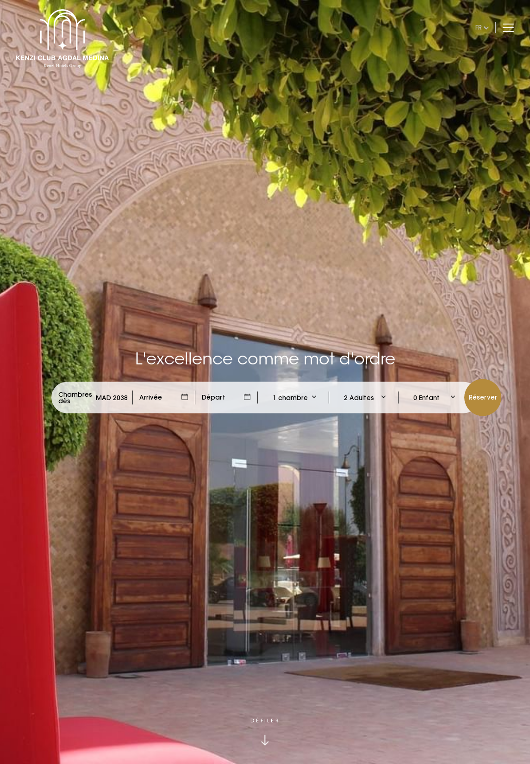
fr (478, 27)
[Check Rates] (112, 397)
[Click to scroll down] (265, 732)
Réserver (483, 397)
